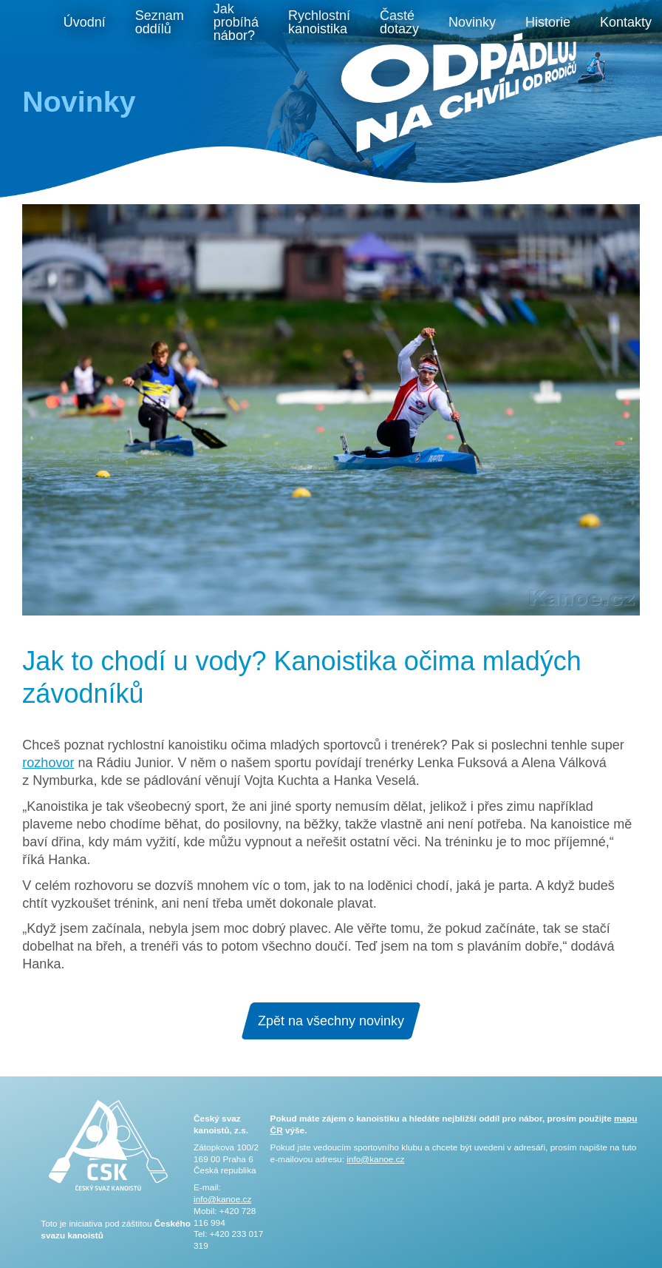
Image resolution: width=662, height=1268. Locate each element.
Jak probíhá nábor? (236, 22)
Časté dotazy (399, 22)
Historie (547, 22)
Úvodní (85, 22)
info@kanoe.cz (222, 1199)
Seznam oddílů (159, 22)
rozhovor (48, 762)
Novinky (472, 22)
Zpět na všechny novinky (331, 1021)
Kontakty (626, 22)
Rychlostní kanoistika (319, 22)
